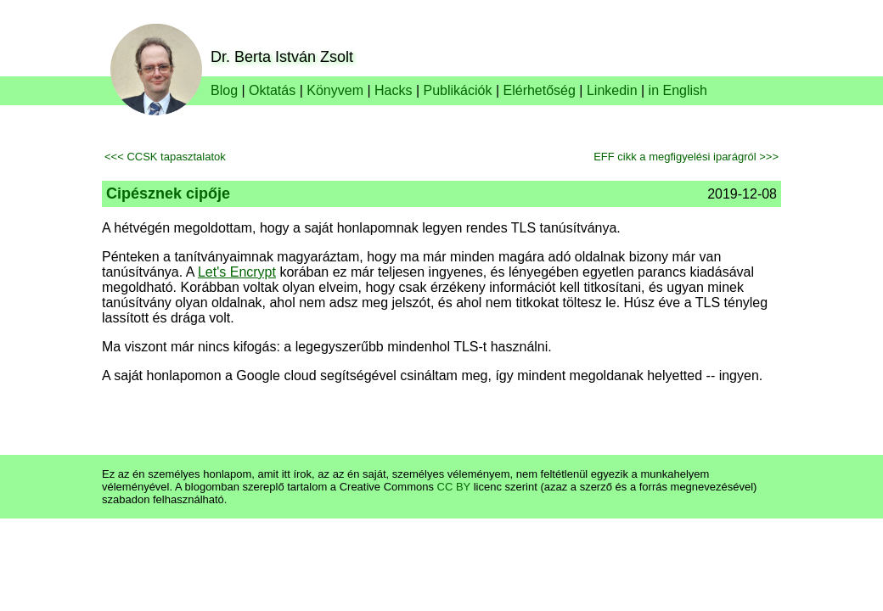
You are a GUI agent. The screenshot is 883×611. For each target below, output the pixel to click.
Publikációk (458, 90)
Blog (224, 90)
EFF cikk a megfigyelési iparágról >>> (686, 156)
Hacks (393, 90)
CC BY (454, 486)
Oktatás (272, 90)
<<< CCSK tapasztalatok (165, 156)
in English (678, 90)
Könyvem (335, 90)
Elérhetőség (539, 90)
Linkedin (612, 90)
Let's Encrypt (237, 272)
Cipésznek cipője (168, 193)
